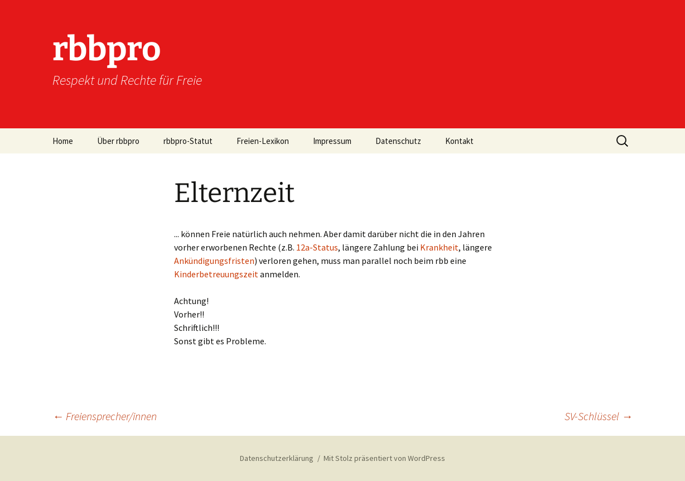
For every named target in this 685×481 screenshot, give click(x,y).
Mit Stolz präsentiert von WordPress (384, 458)
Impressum (332, 141)
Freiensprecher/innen (104, 416)
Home (62, 141)
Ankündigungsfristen (214, 260)
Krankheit (439, 247)
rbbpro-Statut (188, 141)
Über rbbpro (118, 141)
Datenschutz (398, 141)
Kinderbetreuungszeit (217, 274)
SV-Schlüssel (599, 416)
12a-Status (317, 247)
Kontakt (459, 141)
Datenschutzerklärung (276, 458)
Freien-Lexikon (263, 141)
